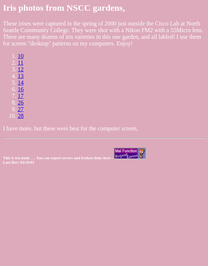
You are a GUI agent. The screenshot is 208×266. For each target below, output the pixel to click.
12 (21, 69)
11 (20, 62)
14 (21, 82)
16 (21, 89)
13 (21, 76)
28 (21, 116)
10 (21, 56)
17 (21, 96)
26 (21, 102)
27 (21, 109)
